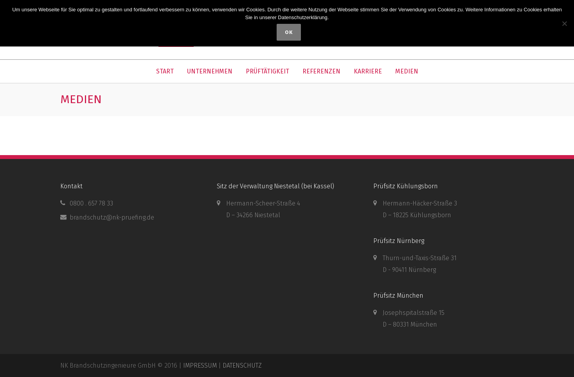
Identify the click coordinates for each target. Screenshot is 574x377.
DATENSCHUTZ (242, 365)
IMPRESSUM (200, 365)
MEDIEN (406, 71)
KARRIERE (368, 71)
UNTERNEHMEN (209, 71)
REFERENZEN (321, 71)
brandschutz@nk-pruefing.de (112, 217)
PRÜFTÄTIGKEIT (267, 71)
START (165, 71)
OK (289, 32)
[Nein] (564, 23)
